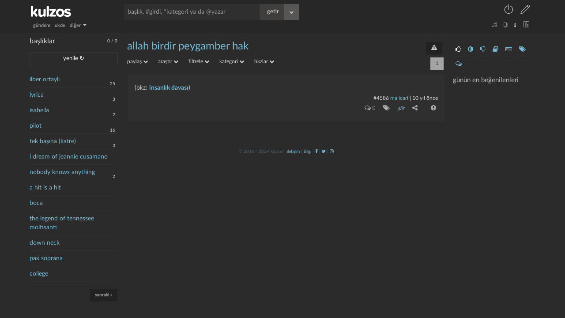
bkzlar (264, 61)
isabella (39, 110)
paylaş (137, 61)
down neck (45, 243)
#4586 (381, 98)
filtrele (198, 61)
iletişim (293, 151)
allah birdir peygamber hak (188, 46)
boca (36, 203)
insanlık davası (168, 88)
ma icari (399, 98)
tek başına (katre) (53, 141)
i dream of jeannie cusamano (69, 157)
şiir (401, 108)
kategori (231, 61)
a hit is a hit (45, 188)
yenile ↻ (73, 58)
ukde (60, 25)
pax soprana (46, 258)
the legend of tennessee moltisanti (62, 223)
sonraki (103, 294)
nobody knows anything (62, 172)
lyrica (37, 95)
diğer (78, 25)
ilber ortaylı (45, 79)
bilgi (307, 151)
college (39, 274)
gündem (41, 25)
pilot (35, 126)
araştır (168, 61)
